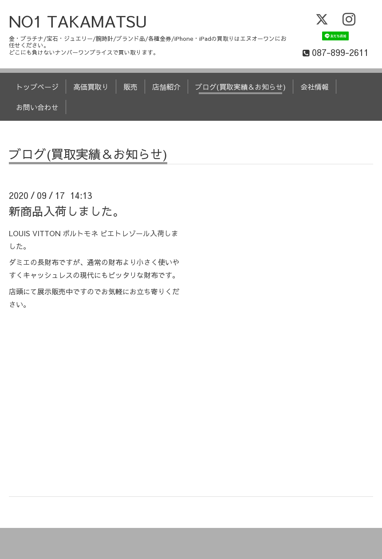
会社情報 (314, 86)
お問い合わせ (37, 107)
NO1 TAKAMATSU (78, 21)
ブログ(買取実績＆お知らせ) (240, 86)
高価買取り (91, 86)
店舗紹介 (166, 86)
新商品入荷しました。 (66, 211)
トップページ (37, 86)
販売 (130, 86)
